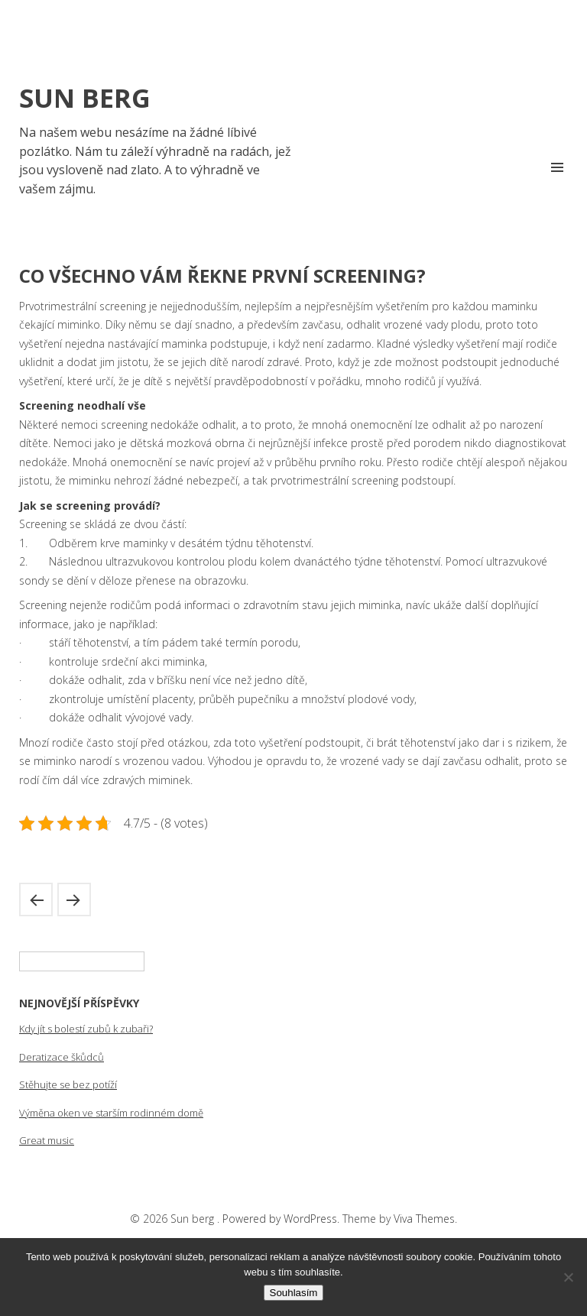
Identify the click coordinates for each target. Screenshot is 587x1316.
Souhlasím (294, 1292)
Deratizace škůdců (61, 1057)
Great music (46, 1140)
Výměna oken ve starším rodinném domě (111, 1113)
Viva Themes (424, 1218)
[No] (568, 1277)
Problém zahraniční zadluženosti (36, 899)
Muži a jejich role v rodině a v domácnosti (74, 899)
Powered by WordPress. (282, 1218)
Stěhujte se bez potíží (68, 1084)
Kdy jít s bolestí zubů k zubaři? (86, 1029)
